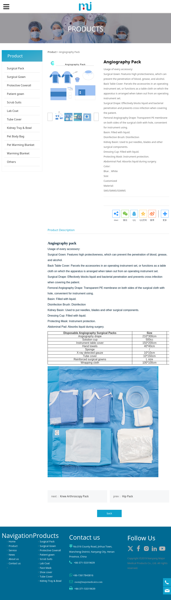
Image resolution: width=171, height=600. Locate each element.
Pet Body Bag (15, 136)
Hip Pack (127, 496)
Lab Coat (12, 111)
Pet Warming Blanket (20, 145)
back (109, 513)
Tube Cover (14, 119)
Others (11, 162)
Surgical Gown (16, 77)
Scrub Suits (14, 102)
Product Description (61, 230)
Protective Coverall (19, 85)
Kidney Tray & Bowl (19, 128)
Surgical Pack (15, 68)
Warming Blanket (18, 153)
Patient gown (15, 94)
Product (52, 52)
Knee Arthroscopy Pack (74, 496)
